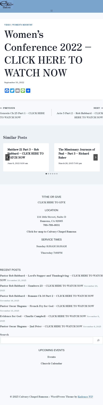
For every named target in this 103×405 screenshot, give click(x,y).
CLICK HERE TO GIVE (51, 202)
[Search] (98, 340)
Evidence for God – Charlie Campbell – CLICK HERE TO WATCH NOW (43, 316)
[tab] (46, 173)
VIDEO (7, 24)
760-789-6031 (51, 225)
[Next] (95, 157)
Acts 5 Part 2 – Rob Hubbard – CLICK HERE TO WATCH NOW (80, 115)
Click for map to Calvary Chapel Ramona (51, 231)
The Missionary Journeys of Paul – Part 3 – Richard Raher (76, 153)
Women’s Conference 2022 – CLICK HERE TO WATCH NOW (47, 52)
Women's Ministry (22, 24)
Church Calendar (51, 363)
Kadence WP (85, 396)
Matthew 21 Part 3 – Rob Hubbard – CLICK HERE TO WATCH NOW (25, 153)
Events (51, 356)
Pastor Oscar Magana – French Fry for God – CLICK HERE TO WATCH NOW (47, 306)
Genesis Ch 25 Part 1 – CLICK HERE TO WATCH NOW (22, 115)
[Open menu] (51, 11)
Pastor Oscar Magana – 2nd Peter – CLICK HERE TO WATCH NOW (41, 326)
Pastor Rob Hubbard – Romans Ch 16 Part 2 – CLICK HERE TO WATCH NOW (47, 295)
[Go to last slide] (7, 157)
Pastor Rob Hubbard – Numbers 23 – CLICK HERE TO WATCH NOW (41, 285)
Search (4, 334)
